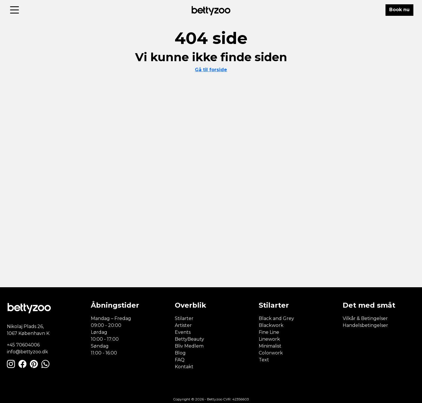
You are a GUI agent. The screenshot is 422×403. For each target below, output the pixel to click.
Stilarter (184, 318)
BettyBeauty (189, 339)
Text (264, 359)
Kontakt (184, 366)
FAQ (180, 359)
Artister (183, 325)
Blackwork (271, 325)
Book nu (399, 9)
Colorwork (271, 353)
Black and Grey (276, 318)
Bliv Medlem (189, 346)
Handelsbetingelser (365, 325)
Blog (180, 353)
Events (183, 332)
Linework (269, 339)
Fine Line (269, 332)
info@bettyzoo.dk (27, 351)
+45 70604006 (23, 345)
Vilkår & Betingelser (365, 318)
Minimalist (270, 346)
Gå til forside (211, 69)
